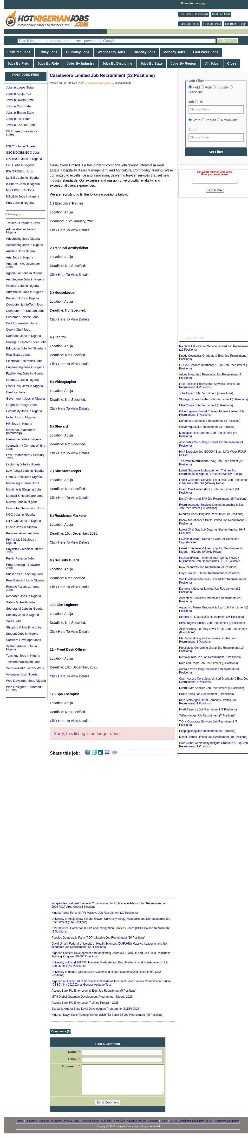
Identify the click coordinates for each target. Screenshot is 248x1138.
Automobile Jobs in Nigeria (24, 292)
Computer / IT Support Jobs (25, 311)
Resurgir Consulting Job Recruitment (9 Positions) (211, 514)
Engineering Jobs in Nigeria (25, 367)
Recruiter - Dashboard (193, 14)
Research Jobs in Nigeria (23, 596)
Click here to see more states (21, 132)
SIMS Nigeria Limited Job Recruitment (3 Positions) (212, 623)
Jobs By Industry (80, 63)
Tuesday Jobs (144, 52)
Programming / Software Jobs (23, 566)
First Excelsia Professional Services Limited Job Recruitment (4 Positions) (210, 385)
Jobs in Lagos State (19, 87)
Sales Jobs (13, 621)
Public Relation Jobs (20, 558)
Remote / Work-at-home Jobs (22, 588)
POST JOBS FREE (25, 74)
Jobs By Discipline (117, 63)
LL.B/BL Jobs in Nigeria (22, 177)
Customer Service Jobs (22, 317)
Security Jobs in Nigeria (22, 615)
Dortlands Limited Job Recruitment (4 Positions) (209, 420)
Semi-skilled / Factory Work (25, 668)
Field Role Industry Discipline (211, 89)
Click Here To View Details (69, 230)
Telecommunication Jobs (23, 662)
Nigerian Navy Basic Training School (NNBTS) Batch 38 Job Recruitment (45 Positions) (107, 1014)
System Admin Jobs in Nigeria (21, 647)
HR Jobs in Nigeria (19, 423)
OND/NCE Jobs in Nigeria (24, 159)
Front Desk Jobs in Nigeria (24, 386)
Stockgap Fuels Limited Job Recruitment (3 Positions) (213, 399)
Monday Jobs (174, 52)
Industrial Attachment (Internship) (20, 431)
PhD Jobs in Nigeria (20, 202)
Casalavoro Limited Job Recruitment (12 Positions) (102, 75)
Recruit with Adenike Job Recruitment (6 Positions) (211, 688)
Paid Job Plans (189, 24)
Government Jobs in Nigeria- (26, 398)
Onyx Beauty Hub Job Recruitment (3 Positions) (210, 573)
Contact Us (31, 1121)
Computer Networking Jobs (25, 508)
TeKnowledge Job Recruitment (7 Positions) (207, 715)
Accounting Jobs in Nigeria (24, 245)
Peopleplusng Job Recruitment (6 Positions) (207, 731)
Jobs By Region (183, 63)
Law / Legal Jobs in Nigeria (25, 470)
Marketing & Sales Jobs (22, 483)
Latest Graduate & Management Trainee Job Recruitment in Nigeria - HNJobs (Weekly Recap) (210, 472)
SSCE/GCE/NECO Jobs (22, 152)
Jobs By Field (18, 63)
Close (231, 63)
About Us (44, 1121)
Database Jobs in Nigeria (23, 336)
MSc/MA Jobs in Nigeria (22, 196)
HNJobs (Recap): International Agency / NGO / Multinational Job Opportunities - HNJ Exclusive (209, 559)
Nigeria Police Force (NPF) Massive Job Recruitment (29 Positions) (95, 912)
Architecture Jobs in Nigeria (25, 279)
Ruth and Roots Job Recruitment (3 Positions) (208, 663)
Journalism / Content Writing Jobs (25, 447)
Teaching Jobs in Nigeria (23, 655)
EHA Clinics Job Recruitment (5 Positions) (206, 405)
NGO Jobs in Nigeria (20, 514)
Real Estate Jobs (18, 354)
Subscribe (215, 190)
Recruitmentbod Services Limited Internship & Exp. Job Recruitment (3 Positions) (211, 506)
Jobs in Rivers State (20, 100)
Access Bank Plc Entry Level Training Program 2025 (85, 1002)
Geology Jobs (15, 392)
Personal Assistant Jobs (22, 533)
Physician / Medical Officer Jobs (24, 550)
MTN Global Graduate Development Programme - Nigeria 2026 (92, 996)
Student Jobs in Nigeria (22, 633)
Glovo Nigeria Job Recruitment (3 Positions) (207, 427)
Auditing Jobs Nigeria (21, 251)
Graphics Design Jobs (21, 405)
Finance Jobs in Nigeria (22, 380)
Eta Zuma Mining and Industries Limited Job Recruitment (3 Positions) (207, 640)
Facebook (153, 1121)
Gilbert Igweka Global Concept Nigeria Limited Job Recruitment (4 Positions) (211, 413)
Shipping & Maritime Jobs (23, 627)
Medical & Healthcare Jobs (24, 495)
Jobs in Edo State (18, 119)
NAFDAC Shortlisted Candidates (187, 1121)
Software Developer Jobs (23, 640)
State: (193, 130)
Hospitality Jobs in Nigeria (24, 411)
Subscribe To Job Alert (113, 1121)
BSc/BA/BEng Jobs (19, 171)
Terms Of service (90, 1121)
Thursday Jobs (77, 52)
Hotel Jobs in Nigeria (20, 417)
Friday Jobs (48, 52)
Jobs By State (151, 63)
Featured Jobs (19, 52)
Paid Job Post (221, 14)
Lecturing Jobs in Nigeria (23, 464)
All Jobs (211, 63)
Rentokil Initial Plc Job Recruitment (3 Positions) (210, 657)
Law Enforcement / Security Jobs (25, 456)
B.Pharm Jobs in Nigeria (23, 184)
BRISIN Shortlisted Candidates (222, 1121)
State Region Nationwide (213, 120)
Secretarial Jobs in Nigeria (24, 608)
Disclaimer (56, 1121)
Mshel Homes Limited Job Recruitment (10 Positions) (213, 737)
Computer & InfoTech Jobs (24, 304)
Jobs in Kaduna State (21, 125)
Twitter (163, 1121)
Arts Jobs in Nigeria (19, 257)
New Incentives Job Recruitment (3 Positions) (208, 567)
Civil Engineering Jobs (21, 323)
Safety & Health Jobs (20, 602)
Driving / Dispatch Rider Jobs (26, 342)
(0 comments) (122, 83)
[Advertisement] (112, 124)
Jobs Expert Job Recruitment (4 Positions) (206, 393)
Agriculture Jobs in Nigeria (24, 273)
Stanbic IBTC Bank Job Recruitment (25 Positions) (211, 617)
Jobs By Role (48, 63)
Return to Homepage (194, 3)
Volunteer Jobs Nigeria (22, 674)
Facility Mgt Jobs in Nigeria (24, 373)
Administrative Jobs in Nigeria (21, 230)
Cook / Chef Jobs (18, 329)
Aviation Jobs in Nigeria (22, 285)
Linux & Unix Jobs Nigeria (24, 477)
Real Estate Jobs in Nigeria (25, 580)
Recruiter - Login (236, 24)
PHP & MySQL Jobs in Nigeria (21, 541)
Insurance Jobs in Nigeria (23, 439)
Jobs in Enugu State (20, 112)
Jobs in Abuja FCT (19, 93)
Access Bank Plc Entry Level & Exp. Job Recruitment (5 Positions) (94, 990)
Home (20, 1121)
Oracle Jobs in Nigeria (21, 527)
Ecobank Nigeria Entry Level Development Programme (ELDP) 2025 (95, 1008)
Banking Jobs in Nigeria (22, 298)
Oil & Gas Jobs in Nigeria (23, 521)
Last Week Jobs (205, 52)
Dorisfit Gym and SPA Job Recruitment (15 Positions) (213, 498)
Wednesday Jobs (111, 52)
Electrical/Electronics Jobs (24, 361)
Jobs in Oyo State (18, 106)
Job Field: (196, 102)
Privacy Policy (71, 1121)
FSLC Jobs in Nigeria (21, 146)
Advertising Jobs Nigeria (23, 238)
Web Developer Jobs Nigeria (26, 680)
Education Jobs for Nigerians (26, 348)
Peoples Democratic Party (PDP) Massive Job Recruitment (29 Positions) (98, 937)
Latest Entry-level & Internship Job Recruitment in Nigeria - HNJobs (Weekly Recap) (210, 550)
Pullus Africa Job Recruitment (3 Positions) (206, 694)
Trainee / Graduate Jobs (23, 223)
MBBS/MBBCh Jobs (20, 190)
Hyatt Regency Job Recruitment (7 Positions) (208, 709)
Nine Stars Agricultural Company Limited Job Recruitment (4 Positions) (207, 701)
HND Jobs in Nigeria (20, 165)
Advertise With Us (136, 1121)
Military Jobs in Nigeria (22, 502)
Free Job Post (212, 24)
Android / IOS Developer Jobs (23, 265)
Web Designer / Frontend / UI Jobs (24, 688)
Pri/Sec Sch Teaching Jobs (24, 574)
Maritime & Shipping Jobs (23, 489)
